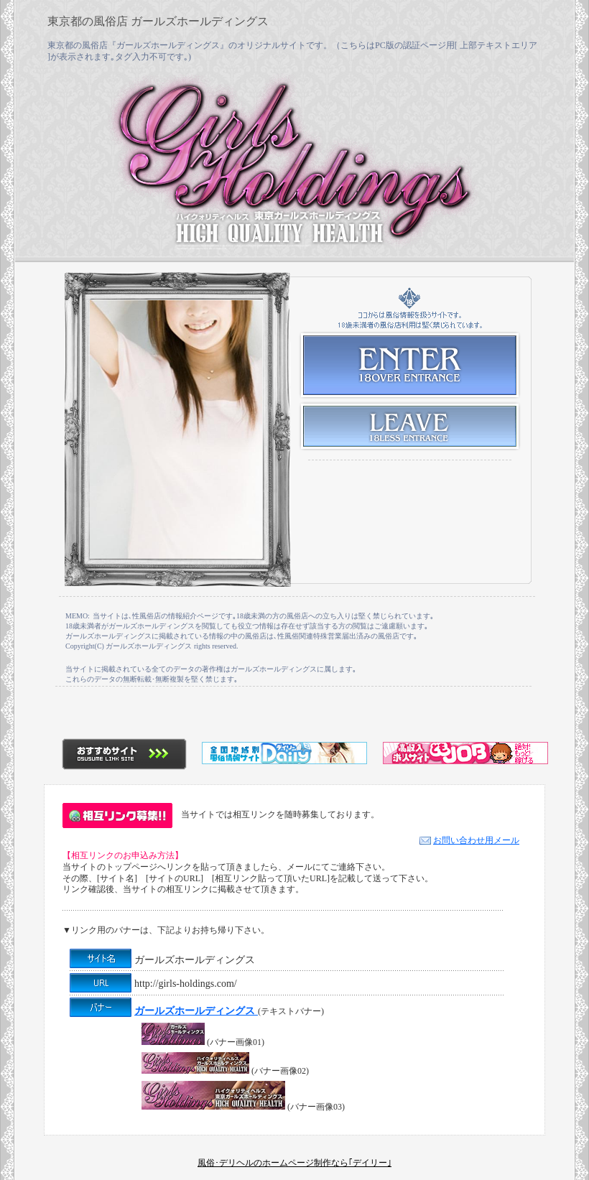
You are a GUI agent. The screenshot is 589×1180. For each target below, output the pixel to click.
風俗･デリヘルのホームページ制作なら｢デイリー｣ (294, 1163)
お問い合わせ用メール (469, 840)
